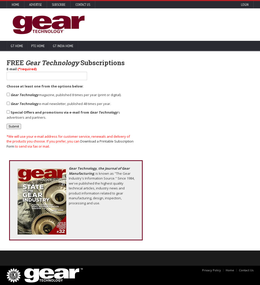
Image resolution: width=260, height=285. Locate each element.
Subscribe (59, 5)
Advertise (35, 5)
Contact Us (82, 5)
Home (15, 5)
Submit (14, 126)
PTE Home (38, 46)
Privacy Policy (211, 270)
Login (245, 5)
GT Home (17, 46)
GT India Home (63, 46)
